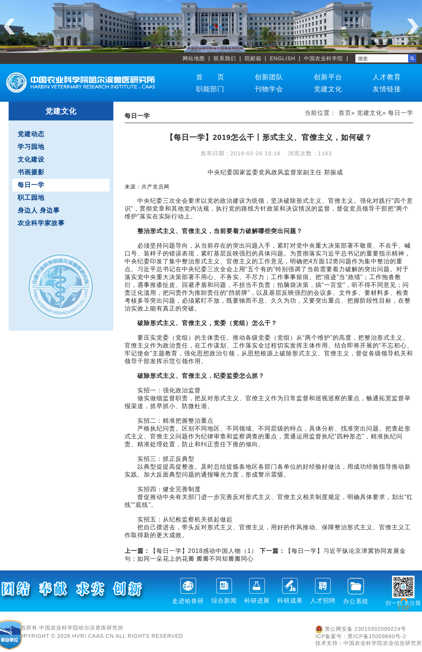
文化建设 (31, 159)
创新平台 (328, 77)
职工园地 (31, 197)
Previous (9, 26)
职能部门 (210, 89)
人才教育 (387, 77)
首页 (345, 113)
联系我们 (225, 58)
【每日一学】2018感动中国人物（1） (191, 551)
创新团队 (269, 77)
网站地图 (194, 58)
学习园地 (31, 146)
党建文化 (328, 89)
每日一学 (31, 185)
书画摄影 (31, 172)
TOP (404, 603)
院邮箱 (253, 58)
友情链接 (387, 89)
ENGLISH (282, 58)
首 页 (210, 77)
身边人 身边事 (39, 210)
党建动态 (31, 134)
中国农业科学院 (323, 58)
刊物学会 (269, 89)
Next (412, 26)
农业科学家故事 (41, 223)
